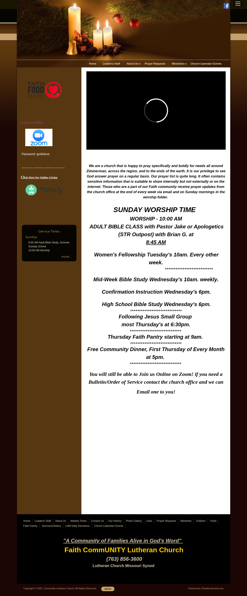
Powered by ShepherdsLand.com (206, 588)
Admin (107, 589)
